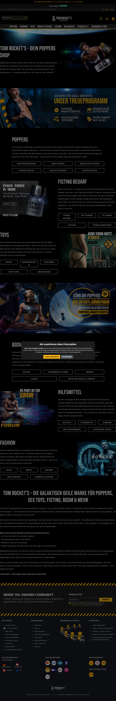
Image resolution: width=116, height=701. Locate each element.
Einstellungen (67, 357)
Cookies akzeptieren (51, 357)
